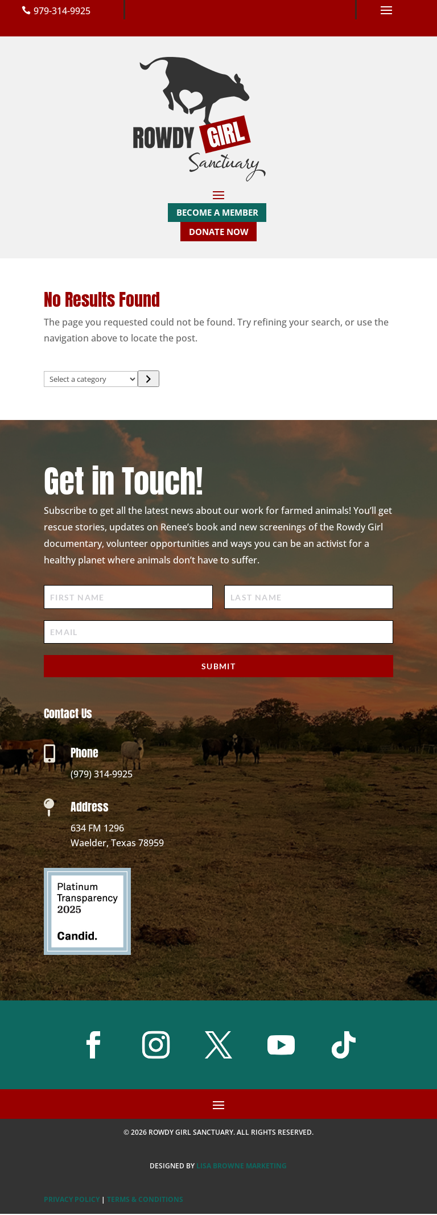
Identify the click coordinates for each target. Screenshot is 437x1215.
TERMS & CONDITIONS (145, 1200)
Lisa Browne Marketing (241, 1167)
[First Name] (128, 598)
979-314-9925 (62, 11)
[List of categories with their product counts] (91, 380)
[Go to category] (148, 380)
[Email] (218, 633)
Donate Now (219, 232)
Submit (218, 667)
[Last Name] (308, 598)
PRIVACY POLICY (72, 1200)
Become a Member (217, 212)
